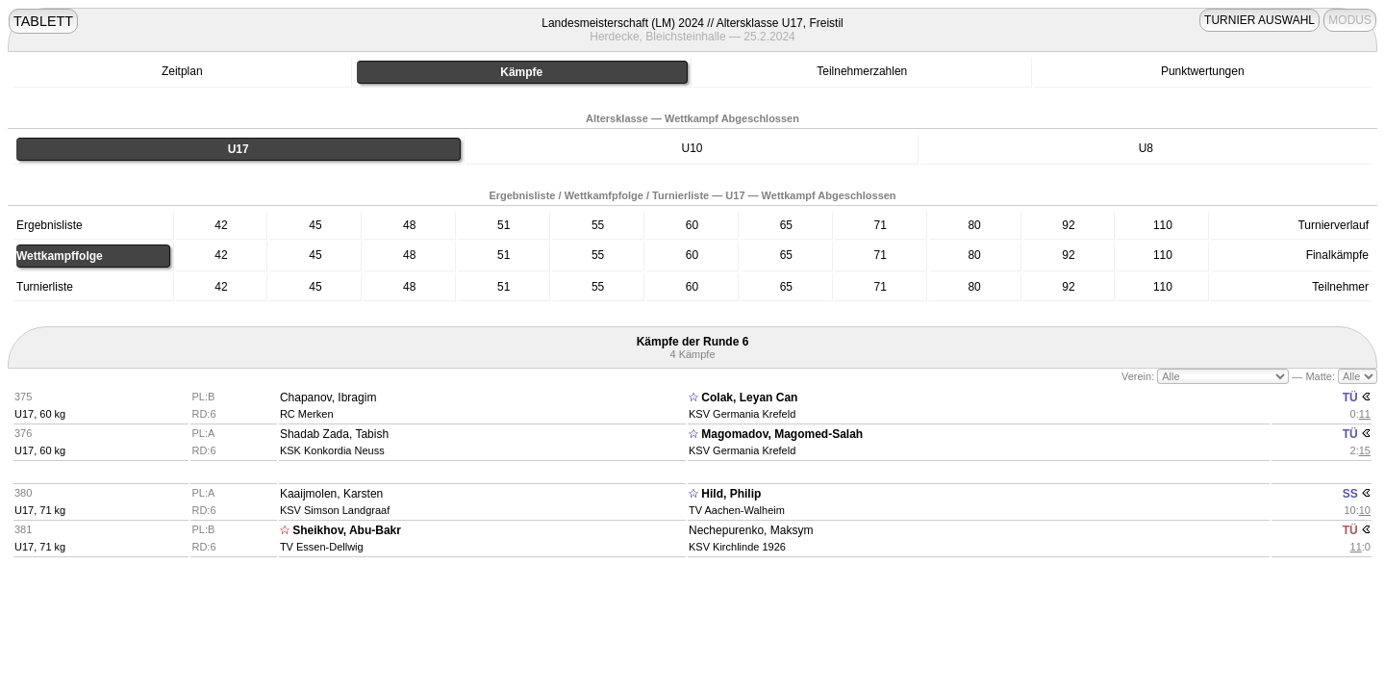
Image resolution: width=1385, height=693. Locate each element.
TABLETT (43, 21)
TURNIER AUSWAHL (1259, 20)
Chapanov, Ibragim (328, 397)
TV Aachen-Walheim (737, 510)
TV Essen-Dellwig (322, 546)
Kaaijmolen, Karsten (331, 493)
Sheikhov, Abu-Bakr (346, 530)
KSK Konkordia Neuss (332, 450)
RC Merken (307, 414)
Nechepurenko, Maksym (751, 530)
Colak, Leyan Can (749, 397)
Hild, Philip (731, 493)
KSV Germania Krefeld (742, 414)
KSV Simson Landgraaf (335, 510)
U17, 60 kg (39, 414)
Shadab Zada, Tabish (334, 434)
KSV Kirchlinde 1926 (737, 546)
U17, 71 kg (39, 510)
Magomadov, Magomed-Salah (782, 434)
